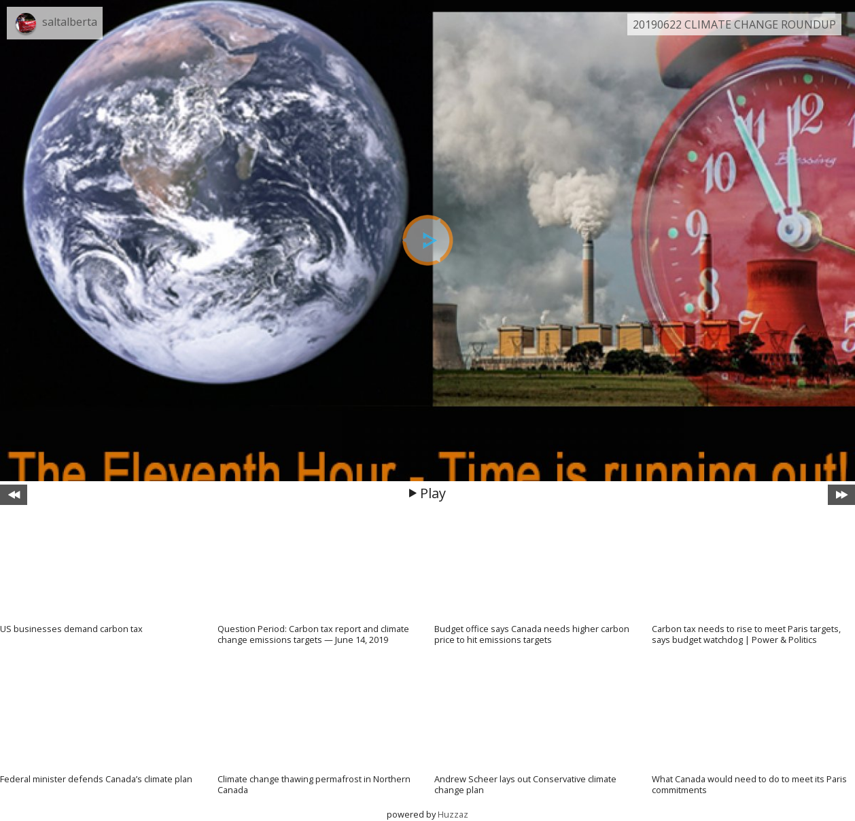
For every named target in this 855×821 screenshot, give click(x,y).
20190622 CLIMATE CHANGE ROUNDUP (734, 24)
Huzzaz (453, 814)
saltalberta (69, 21)
